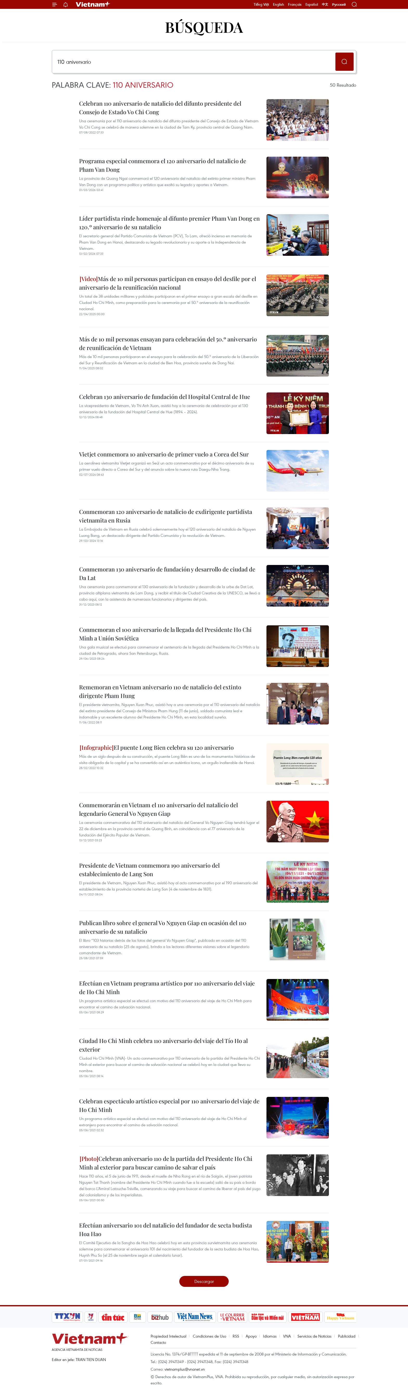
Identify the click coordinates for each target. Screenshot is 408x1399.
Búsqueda (204, 26)
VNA (287, 1336)
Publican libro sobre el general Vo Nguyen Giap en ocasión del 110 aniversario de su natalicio (162, 927)
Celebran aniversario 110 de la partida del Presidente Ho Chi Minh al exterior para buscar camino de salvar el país (165, 1163)
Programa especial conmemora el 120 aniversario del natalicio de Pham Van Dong (162, 165)
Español (311, 4)
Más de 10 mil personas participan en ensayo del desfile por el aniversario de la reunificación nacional (167, 283)
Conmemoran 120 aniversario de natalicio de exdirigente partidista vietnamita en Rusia (165, 516)
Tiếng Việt (261, 4)
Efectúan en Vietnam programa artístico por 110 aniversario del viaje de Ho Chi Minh (167, 987)
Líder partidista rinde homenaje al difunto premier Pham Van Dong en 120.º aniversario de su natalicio (169, 222)
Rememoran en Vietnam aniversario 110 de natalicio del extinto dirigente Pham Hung (160, 691)
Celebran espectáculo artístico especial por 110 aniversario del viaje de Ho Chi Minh (169, 1105)
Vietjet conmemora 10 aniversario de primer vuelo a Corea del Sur (164, 454)
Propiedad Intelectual (168, 1336)
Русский (339, 5)
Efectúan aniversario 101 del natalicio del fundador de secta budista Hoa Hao (165, 1229)
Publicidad (346, 1336)
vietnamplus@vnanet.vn (184, 1369)
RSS (236, 1336)
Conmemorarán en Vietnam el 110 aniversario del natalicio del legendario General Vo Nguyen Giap (158, 809)
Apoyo (251, 1336)
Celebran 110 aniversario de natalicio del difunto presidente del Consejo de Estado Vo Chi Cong (160, 107)
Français (295, 4)
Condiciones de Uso (209, 1336)
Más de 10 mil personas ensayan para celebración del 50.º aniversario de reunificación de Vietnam (168, 343)
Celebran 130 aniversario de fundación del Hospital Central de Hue (164, 396)
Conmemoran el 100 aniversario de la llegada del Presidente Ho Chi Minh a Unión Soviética (165, 634)
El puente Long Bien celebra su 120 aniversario (157, 747)
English (278, 4)
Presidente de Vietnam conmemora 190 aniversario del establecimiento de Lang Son (149, 869)
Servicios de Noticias (314, 1336)
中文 (325, 4)
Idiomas (270, 1336)
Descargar (204, 1281)
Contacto (158, 1342)
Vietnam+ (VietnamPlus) (93, 4)
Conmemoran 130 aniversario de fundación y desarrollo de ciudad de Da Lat (167, 573)
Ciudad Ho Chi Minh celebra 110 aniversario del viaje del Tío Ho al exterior (163, 1045)
